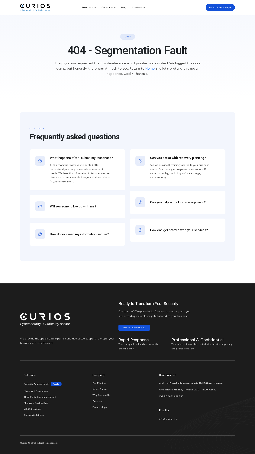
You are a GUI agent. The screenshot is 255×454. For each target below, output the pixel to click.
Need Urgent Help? (220, 7)
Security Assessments (43, 384)
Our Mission (99, 383)
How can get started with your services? (179, 228)
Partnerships (99, 407)
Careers (97, 401)
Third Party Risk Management (40, 397)
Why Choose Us (101, 395)
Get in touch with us (134, 327)
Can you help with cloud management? (178, 201)
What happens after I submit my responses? (81, 158)
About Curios (99, 389)
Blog (123, 7)
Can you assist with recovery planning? (178, 158)
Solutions (87, 7)
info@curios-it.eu (168, 419)
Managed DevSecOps (36, 403)
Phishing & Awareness (36, 391)
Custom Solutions (34, 415)
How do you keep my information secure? (79, 233)
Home (150, 68)
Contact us (138, 7)
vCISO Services (32, 409)
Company (107, 7)
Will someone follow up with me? (73, 205)
